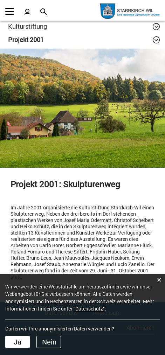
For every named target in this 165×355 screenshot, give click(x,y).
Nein (49, 341)
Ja (17, 341)
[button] (84, 26)
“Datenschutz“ (89, 308)
